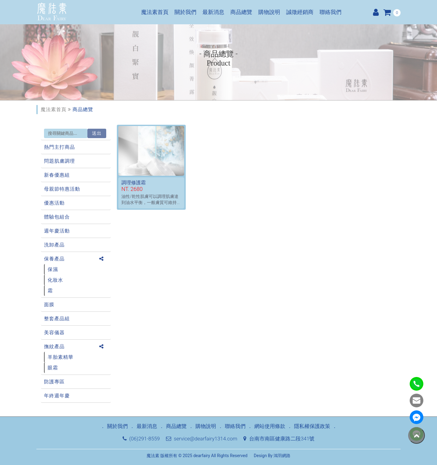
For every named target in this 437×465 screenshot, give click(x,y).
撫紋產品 (54, 346)
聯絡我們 (330, 12)
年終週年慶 (57, 396)
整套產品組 (57, 318)
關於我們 (185, 12)
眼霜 (53, 368)
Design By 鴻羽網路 (272, 455)
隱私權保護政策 (312, 426)
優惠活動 (54, 203)
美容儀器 (54, 332)
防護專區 (54, 382)
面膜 (49, 304)
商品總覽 (241, 12)
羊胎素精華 (60, 357)
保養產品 (54, 259)
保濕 (53, 269)
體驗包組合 (57, 217)
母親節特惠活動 (62, 189)
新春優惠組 (57, 175)
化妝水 (55, 280)
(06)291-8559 (141, 439)
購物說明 (269, 12)
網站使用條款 (269, 426)
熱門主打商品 (59, 147)
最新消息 (213, 12)
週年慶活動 (57, 231)
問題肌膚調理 (59, 161)
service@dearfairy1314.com (201, 439)
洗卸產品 (54, 245)
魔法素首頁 (154, 12)
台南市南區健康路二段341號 (278, 439)
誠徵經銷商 (299, 12)
